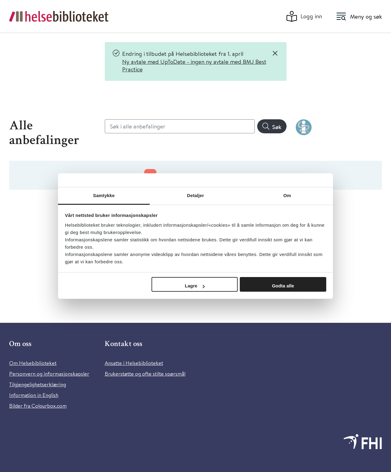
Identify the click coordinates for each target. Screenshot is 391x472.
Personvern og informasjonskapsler (49, 373)
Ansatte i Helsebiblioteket (134, 362)
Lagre (195, 285)
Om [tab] (287, 195)
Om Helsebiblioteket (33, 362)
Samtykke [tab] (104, 195)
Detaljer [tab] (195, 195)
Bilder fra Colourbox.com (38, 405)
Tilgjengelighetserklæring (37, 384)
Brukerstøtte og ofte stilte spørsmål (145, 373)
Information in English (33, 394)
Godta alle (283, 285)
